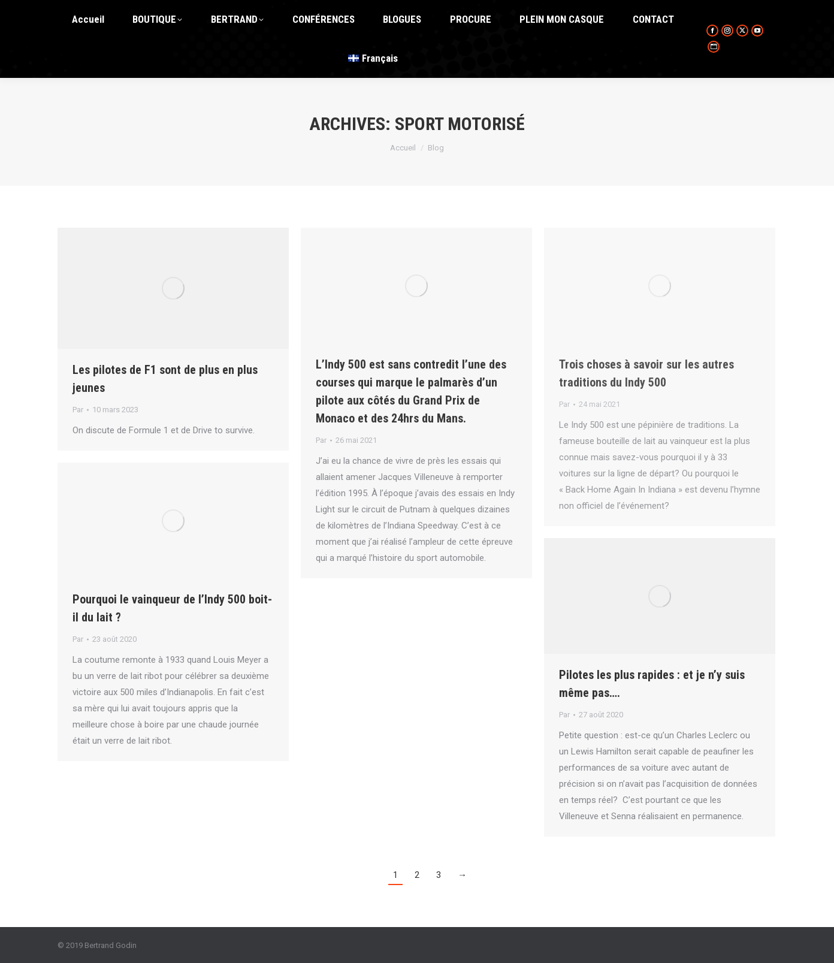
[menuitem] (373, 58)
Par (77, 409)
